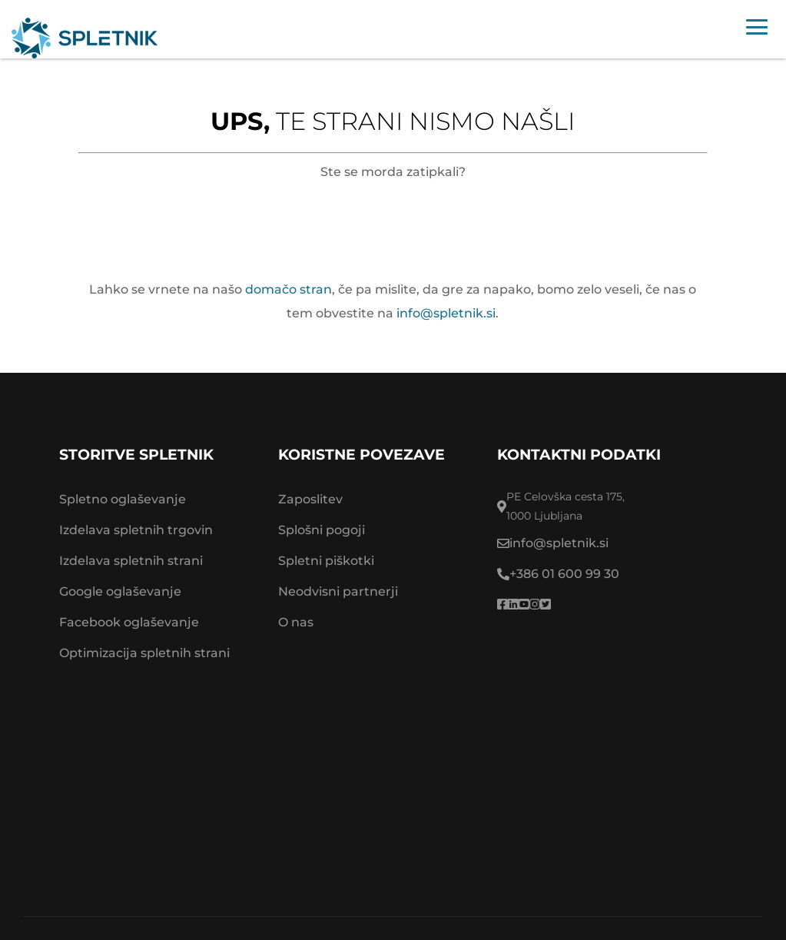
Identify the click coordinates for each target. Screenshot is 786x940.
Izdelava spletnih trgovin (136, 530)
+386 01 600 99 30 (564, 573)
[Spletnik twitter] (545, 605)
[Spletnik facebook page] (502, 605)
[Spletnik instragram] (534, 605)
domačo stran (288, 289)
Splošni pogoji (321, 530)
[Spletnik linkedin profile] (513, 605)
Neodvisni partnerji (338, 591)
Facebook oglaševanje (129, 622)
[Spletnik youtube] (524, 605)
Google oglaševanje (120, 591)
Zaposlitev (310, 499)
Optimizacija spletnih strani (144, 653)
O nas (295, 622)
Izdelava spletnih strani (131, 560)
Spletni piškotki (326, 560)
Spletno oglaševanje (122, 499)
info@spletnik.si (446, 313)
